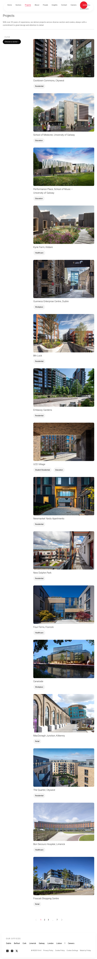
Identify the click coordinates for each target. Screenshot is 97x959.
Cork (24, 943)
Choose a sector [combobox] (12, 42)
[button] (18, 5)
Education (39, 140)
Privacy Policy (48, 950)
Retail (37, 741)
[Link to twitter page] (16, 952)
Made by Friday (85, 950)
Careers (71, 943)
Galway (42, 943)
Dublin (8, 943)
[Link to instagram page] (12, 952)
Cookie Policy (60, 950)
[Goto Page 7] (57, 920)
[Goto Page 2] (45, 920)
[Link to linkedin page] (7, 952)
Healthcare (39, 253)
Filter (7, 37)
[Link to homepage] (85, 5)
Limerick (32, 943)
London (50, 943)
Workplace (39, 307)
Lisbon (59, 943)
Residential (39, 86)
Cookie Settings (72, 950)
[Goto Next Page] (62, 920)
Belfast (17, 943)
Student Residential (42, 470)
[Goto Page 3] (48, 920)
